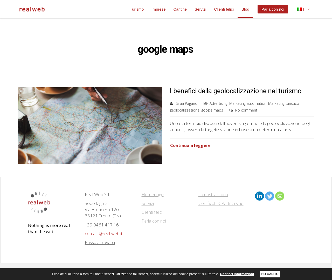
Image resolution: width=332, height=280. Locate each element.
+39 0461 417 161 (103, 225)
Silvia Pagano (186, 103)
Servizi (200, 9)
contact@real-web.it (103, 234)
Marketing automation (247, 103)
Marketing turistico (283, 103)
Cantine (180, 9)
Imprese (158, 9)
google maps (212, 110)
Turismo (137, 9)
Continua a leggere (190, 145)
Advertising (218, 103)
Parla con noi (272, 9)
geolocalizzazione (184, 110)
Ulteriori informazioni (237, 274)
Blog (245, 9)
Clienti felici (224, 9)
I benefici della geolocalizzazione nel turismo (236, 91)
